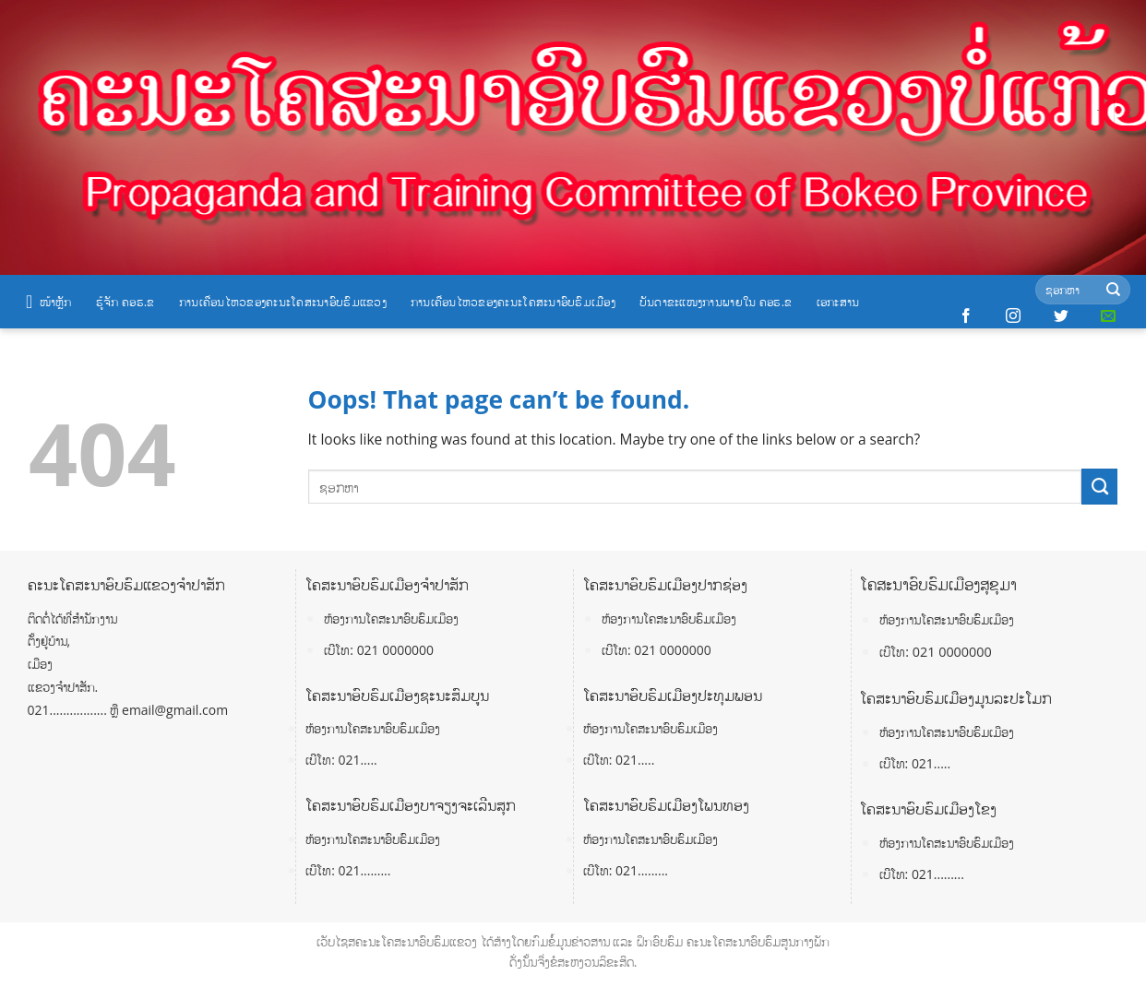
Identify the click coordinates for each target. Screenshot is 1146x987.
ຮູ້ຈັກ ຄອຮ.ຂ (125, 301)
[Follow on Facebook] (966, 316)
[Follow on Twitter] (1061, 316)
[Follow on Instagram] (1013, 316)
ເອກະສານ (838, 301)
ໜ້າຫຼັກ (49, 301)
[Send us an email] (1108, 316)
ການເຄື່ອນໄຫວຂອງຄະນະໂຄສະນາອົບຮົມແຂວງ (283, 301)
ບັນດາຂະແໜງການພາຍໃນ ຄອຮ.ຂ (716, 301)
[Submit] (1113, 290)
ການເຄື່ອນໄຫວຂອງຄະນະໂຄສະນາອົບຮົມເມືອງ (513, 301)
